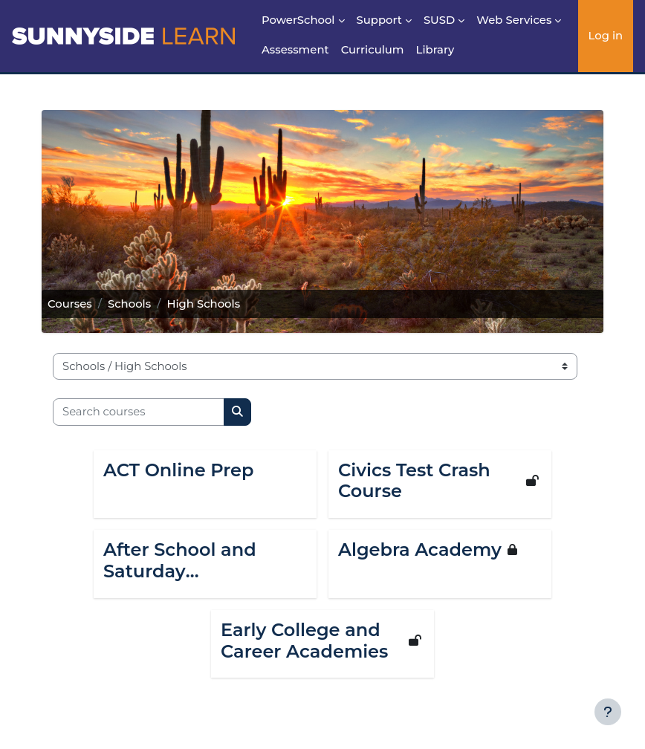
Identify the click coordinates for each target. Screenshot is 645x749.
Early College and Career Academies (304, 641)
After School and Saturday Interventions (179, 561)
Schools (129, 304)
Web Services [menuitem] (513, 20)
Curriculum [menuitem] (372, 49)
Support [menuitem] (379, 20)
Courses (70, 304)
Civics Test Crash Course (414, 481)
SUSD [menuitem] (439, 20)
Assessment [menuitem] (295, 49)
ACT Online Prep (178, 470)
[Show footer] (607, 711)
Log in (606, 35)
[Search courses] (138, 411)
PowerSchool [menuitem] (298, 20)
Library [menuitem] (435, 49)
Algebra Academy (420, 549)
